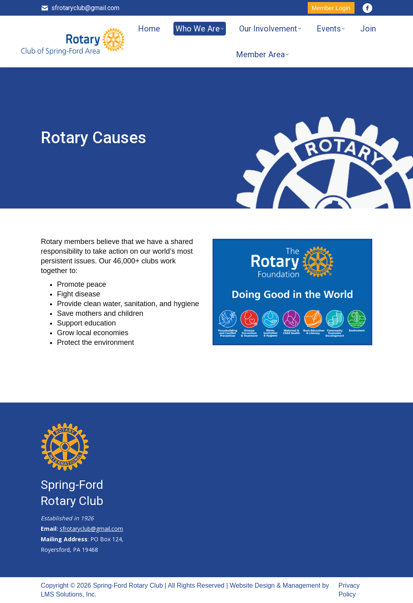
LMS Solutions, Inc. (68, 594)
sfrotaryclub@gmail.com (80, 8)
